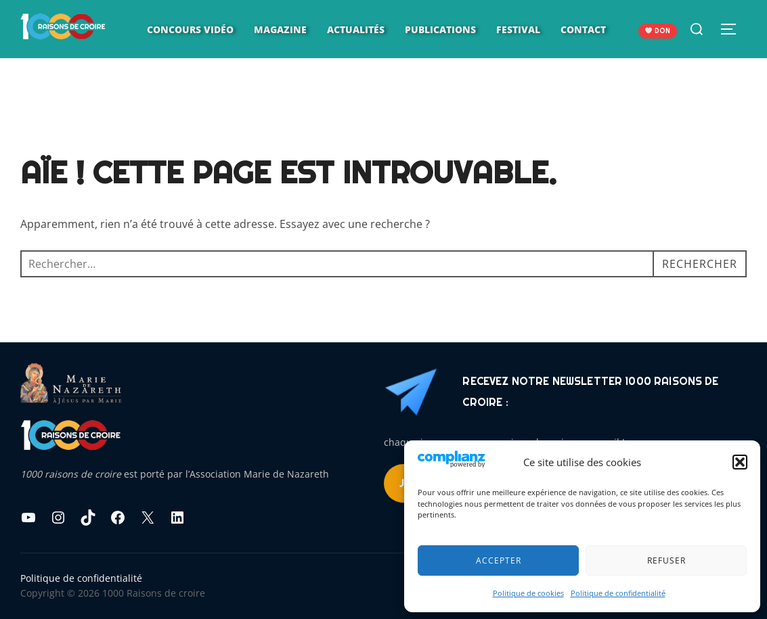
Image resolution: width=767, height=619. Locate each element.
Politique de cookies (528, 593)
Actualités (356, 29)
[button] (740, 462)
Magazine (280, 29)
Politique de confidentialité (618, 593)
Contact (583, 29)
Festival (518, 29)
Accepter (498, 560)
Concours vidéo (190, 29)
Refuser (666, 560)
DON (657, 30)
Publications (440, 29)
